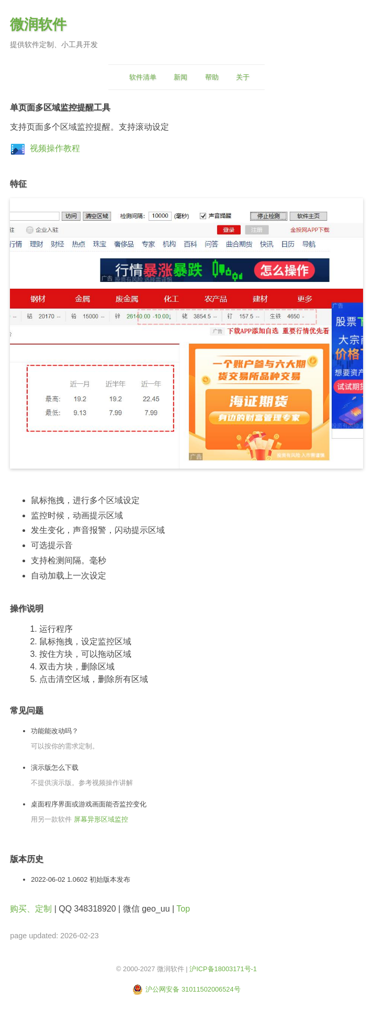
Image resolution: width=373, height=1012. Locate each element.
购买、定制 (31, 908)
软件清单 (142, 77)
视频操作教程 (55, 148)
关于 (243, 77)
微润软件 (38, 24)
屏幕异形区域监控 (101, 819)
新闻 (180, 77)
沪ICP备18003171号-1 (223, 969)
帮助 (212, 77)
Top (183, 908)
